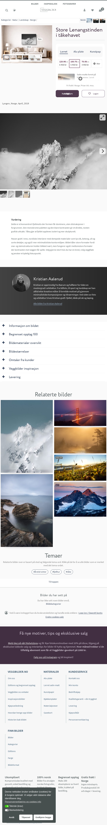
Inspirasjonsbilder (16, 699)
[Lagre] (93, 93)
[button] (7, 806)
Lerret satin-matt (51, 685)
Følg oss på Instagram (45, 657)
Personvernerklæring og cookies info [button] (23, 802)
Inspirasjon (50, 3)
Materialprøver (51, 705)
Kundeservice (78, 671)
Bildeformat (13, 764)
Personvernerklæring (79, 719)
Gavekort (48, 712)
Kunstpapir (49, 692)
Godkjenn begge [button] (43, 817)
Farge (10, 758)
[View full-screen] (102, 117)
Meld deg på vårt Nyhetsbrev (23, 643)
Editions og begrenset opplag (21, 685)
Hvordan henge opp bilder (20, 712)
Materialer (51, 671)
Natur (15, 20)
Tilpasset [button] (26, 817)
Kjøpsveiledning (15, 705)
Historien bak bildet (17, 719)
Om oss (11, 678)
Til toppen (53, 581)
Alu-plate (48, 678)
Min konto (73, 685)
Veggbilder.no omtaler (18, 692)
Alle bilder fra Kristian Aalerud (47, 303)
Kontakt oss (74, 678)
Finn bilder (15, 730)
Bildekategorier (53, 603)
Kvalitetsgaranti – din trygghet (83, 699)
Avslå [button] (11, 817)
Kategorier (6, 20)
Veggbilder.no (18, 671)
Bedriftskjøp (74, 692)
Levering (73, 705)
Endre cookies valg (55, 616)
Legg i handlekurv (67, 93)
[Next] (102, 151)
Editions (12, 751)
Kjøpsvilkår (74, 712)
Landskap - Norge (27, 20)
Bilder (34, 3)
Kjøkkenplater (50, 699)
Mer (96, 63)
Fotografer (69, 3)
